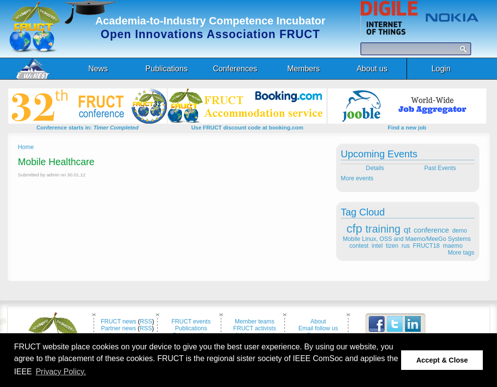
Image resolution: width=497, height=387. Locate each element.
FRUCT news (118, 321)
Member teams (254, 321)
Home (26, 147)
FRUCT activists (254, 328)
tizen (392, 245)
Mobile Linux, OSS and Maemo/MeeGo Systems (407, 239)
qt (407, 230)
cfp (354, 228)
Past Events (440, 168)
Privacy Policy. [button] (61, 371)
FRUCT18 (426, 245)
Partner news (118, 328)
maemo (453, 245)
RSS (146, 321)
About (318, 321)
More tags (461, 252)
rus (406, 245)
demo (459, 230)
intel (377, 245)
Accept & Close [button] (442, 360)
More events (357, 178)
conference (431, 230)
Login (441, 68)
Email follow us (318, 328)
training (383, 229)
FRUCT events (190, 321)
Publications (191, 328)
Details (374, 168)
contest (358, 245)
